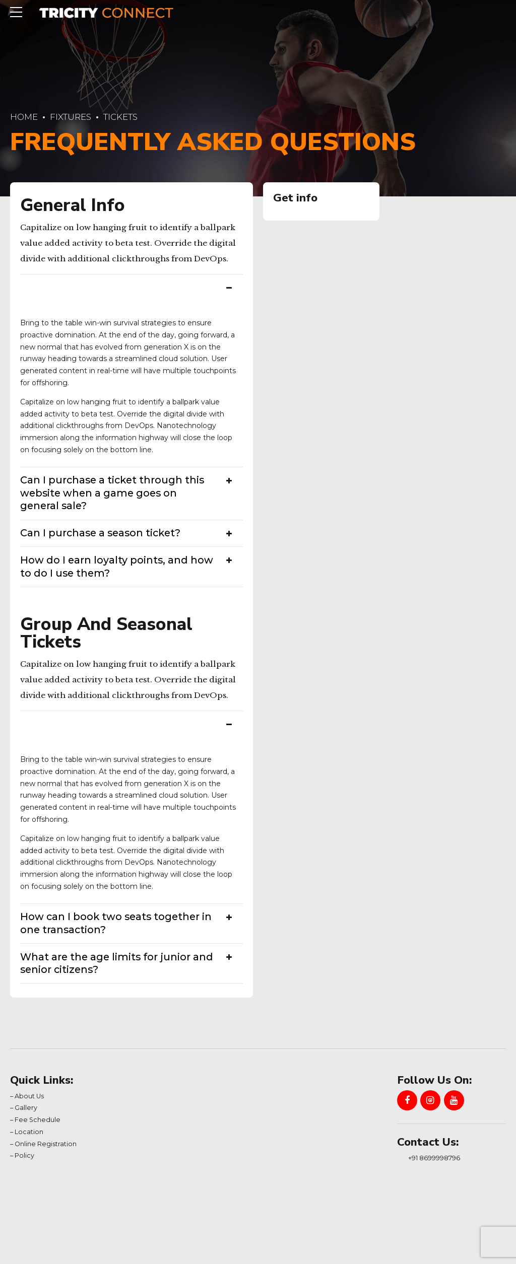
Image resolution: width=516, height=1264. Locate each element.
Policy (24, 1155)
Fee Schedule (37, 1119)
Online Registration (46, 1144)
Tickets (120, 117)
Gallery (26, 1107)
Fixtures (70, 117)
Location (29, 1132)
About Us (29, 1096)
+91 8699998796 (434, 1157)
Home (24, 117)
